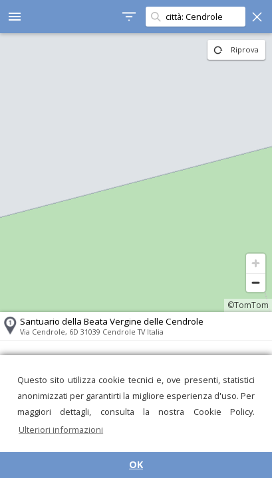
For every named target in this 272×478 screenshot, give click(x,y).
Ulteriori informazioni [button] (61, 430)
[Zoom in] (255, 263)
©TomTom (248, 305)
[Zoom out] (255, 282)
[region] (136, 172)
